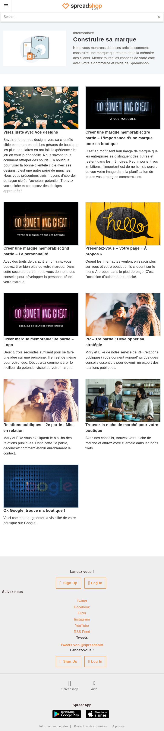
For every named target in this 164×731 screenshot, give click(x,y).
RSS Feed (82, 632)
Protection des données (90, 726)
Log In (96, 583)
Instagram (82, 619)
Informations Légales (53, 726)
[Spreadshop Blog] (82, 6)
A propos (118, 726)
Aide (94, 689)
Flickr (82, 613)
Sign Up (70, 583)
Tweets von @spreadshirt (82, 645)
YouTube (82, 625)
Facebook (82, 607)
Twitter (82, 601)
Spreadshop (69, 689)
